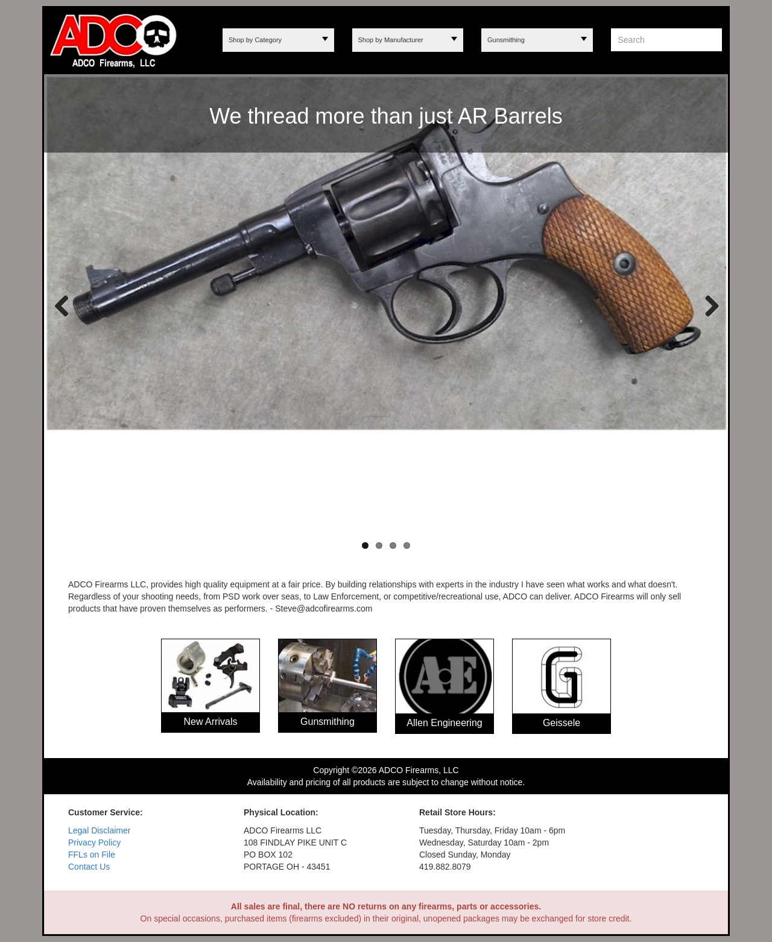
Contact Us (89, 866)
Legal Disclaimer (99, 830)
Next (707, 305)
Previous (62, 305)
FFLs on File (91, 854)
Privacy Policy (94, 842)
